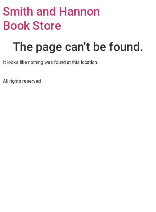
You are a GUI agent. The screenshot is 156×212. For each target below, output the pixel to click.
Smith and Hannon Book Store (51, 19)
